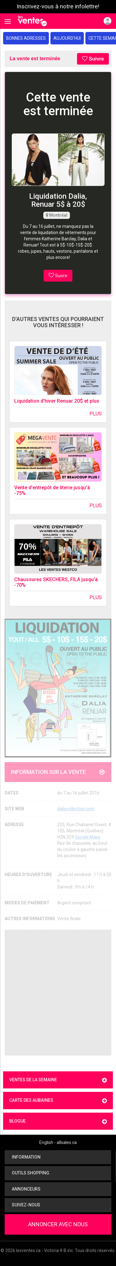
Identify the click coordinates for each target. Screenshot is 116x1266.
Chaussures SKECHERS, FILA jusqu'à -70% (56, 582)
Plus (95, 414)
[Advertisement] (58, 992)
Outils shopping (29, 1172)
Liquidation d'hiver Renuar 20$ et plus (56, 401)
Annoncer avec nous (58, 1224)
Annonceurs (25, 1189)
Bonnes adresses (26, 38)
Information (25, 1157)
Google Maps (87, 836)
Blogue (58, 1121)
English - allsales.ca (58, 1142)
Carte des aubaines (58, 1101)
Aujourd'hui (67, 38)
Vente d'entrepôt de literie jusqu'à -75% (52, 490)
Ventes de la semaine (58, 1080)
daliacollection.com (76, 808)
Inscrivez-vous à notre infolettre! (58, 6)
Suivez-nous (24, 1204)
